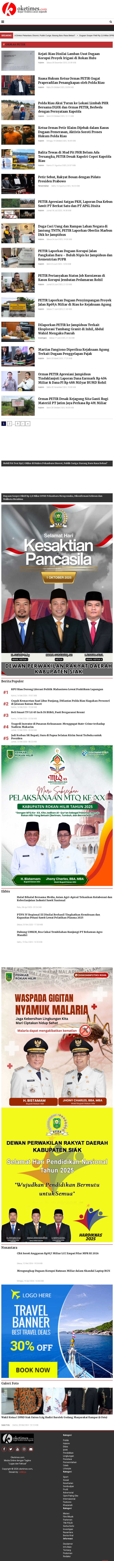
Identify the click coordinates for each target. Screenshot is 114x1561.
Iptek (65, 1450)
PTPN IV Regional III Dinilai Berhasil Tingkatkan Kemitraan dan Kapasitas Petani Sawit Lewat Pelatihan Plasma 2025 (58, 916)
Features (67, 1502)
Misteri (66, 1513)
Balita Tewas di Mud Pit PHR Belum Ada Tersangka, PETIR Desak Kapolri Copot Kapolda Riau (74, 157)
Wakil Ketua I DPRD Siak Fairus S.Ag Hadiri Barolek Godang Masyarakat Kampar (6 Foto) (54, 1417)
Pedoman (67, 1553)
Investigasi (42, 338)
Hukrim (41, 63)
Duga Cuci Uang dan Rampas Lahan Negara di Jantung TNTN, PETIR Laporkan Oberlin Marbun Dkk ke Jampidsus (75, 230)
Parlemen (67, 1520)
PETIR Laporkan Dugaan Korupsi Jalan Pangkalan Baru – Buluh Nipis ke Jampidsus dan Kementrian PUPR (75, 255)
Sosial (66, 1480)
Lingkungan (68, 1456)
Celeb (65, 1465)
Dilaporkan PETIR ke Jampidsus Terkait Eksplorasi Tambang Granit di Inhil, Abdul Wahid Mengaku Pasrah (71, 329)
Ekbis (65, 1446)
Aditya (22, 1472)
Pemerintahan (43, 186)
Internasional (69, 1499)
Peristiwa (67, 1459)
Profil (65, 1489)
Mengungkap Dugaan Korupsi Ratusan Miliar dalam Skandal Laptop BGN (63, 1270)
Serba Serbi (68, 1526)
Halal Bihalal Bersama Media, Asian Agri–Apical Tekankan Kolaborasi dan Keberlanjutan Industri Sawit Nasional (64, 899)
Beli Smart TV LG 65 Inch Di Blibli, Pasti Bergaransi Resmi (48, 712)
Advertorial (68, 1492)
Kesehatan (68, 1483)
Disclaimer (68, 1544)
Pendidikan (68, 1453)
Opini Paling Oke (70, 1496)
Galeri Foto (5, 1425)
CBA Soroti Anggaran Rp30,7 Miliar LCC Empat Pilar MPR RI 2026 (58, 1253)
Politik (66, 1440)
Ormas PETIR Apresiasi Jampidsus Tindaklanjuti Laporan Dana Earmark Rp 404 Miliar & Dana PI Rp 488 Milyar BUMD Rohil (72, 378)
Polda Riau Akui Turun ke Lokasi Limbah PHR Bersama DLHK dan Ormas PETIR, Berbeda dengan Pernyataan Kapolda (73, 107)
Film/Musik (68, 1516)
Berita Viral (68, 1535)
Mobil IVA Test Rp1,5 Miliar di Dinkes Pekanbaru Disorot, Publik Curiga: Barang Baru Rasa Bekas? (55, 463)
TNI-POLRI (68, 1523)
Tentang (67, 1550)
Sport (65, 1477)
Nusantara (68, 1532)
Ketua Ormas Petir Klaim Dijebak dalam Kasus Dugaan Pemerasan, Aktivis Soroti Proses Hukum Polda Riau (73, 132)
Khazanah (68, 1505)
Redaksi (67, 1556)
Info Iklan (67, 1547)
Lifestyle (67, 1468)
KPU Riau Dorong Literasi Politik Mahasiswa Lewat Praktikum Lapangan (57, 689)
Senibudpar (68, 1486)
